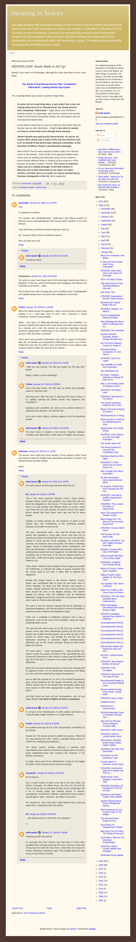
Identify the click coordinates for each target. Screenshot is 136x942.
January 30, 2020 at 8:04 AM (44, 276)
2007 (101, 900)
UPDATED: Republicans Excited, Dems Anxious (112, 297)
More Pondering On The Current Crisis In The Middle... (111, 812)
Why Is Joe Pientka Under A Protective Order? (112, 384)
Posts (101, 135)
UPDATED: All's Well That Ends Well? (112, 750)
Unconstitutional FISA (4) (112, 630)
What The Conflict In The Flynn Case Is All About (112, 591)
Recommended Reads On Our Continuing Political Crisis (112, 683)
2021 (101, 201)
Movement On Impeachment (108, 707)
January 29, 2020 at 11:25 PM (43, 203)
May (103, 236)
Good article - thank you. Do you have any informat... (110, 177)
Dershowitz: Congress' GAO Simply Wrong (111, 563)
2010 (101, 888)
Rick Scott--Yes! (108, 292)
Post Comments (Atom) (34, 913)
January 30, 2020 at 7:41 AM (54, 256)
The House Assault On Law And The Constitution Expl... (111, 449)
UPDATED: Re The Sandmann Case (109, 756)
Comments (103, 140)
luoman (73, 929)
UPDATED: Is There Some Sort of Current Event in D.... (111, 464)
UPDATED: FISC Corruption (108, 669)
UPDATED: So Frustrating (112, 330)
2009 (101, 892)
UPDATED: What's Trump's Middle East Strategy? (111, 848)
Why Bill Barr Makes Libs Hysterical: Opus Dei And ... (112, 648)
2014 (101, 873)
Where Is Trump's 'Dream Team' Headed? (112, 569)
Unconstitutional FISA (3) (112, 634)
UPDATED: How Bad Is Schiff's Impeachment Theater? (111, 497)
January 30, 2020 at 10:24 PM (50, 773)
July (103, 228)
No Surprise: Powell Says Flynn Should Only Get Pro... (112, 488)
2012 (101, 881)
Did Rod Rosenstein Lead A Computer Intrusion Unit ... (112, 715)
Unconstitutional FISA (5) (112, 626)
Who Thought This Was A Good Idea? (112, 472)
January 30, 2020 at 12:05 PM (46, 384)
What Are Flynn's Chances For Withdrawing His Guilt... (112, 421)
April (103, 240)
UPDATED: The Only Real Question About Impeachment (112, 598)
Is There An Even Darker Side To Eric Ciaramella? (112, 264)
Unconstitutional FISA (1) (112, 642)
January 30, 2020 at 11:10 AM (55, 363)
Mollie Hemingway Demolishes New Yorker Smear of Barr (112, 607)
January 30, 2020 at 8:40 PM (46, 723)
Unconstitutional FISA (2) (112, 638)
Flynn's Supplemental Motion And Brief (110, 316)
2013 (101, 877)
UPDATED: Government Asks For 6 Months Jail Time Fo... (112, 770)
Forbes (22, 307)
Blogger (92, 929)
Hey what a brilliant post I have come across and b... (110, 150)
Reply (21, 245)
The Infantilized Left (109, 371)
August (104, 224)
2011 (101, 885)
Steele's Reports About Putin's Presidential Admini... (111, 803)
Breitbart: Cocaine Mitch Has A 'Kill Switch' (111, 550)
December (106, 209)
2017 (101, 869)
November (106, 213)
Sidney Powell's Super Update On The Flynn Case (111, 577)
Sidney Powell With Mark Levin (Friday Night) (112, 557)
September (106, 220)
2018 (101, 865)
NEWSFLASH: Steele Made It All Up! (110, 303)
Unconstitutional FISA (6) (112, 623)
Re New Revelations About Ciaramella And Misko (111, 480)
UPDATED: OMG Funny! (112, 730)
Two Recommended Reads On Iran (110, 819)
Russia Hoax (41, 187)
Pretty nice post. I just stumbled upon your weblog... (107, 160)
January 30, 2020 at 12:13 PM (55, 481)
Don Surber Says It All (110, 443)
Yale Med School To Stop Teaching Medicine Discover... (112, 285)
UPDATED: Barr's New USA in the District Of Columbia (111, 273)
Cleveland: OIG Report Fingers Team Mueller (111, 795)
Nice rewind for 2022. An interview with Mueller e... (109, 186)
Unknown (23, 451)
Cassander (24, 203)
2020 (101, 205)
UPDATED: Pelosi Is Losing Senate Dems (111, 735)
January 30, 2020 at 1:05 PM (42, 494)
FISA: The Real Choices (111, 279)
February (105, 248)
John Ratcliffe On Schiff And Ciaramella (111, 365)
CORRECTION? (108, 702)
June (103, 232)
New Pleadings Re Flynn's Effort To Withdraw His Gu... (112, 324)
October (105, 217)
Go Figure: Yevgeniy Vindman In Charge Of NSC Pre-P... (112, 377)
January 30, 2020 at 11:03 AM (39, 307)
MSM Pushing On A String (112, 415)
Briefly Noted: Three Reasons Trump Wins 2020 (111, 779)
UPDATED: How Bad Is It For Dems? (112, 397)
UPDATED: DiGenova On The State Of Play (112, 675)
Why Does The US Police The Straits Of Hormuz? (112, 832)
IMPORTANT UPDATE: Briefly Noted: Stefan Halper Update (111, 742)
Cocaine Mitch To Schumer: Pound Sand (112, 763)
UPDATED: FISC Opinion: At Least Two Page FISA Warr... (112, 437)
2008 (101, 896)
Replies (25, 250)
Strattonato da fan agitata (112, 855)
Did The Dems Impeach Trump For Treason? (111, 344)
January (105, 252)
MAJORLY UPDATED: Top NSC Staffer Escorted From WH (112, 543)
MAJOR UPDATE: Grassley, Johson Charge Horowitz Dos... (112, 336)
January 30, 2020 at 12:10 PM (55, 428)
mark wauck (31, 256)
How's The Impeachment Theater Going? (112, 514)
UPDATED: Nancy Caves (112, 698)
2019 (101, 861)
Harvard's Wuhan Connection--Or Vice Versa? (111, 352)
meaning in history (38, 13)
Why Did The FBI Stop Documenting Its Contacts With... (111, 723)
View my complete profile (106, 123)
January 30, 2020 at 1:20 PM (54, 708)
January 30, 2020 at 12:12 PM (42, 451)
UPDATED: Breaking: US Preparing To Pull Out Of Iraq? (112, 788)
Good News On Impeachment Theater (112, 826)
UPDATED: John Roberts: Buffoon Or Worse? (112, 662)
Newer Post (17, 908)
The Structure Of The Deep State (110, 535)
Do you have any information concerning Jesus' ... (111, 169)
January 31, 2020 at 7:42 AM (54, 832)
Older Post (81, 908)
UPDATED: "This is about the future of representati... (112, 506)
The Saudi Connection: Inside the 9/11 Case (111, 404)
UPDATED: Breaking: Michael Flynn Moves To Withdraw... (112, 616)
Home (12, 53)
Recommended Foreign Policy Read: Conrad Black (111, 691)
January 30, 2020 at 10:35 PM (42, 814)
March (104, 244)
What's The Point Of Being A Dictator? (112, 410)
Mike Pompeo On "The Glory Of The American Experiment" (112, 521)
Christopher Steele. (27, 187)
